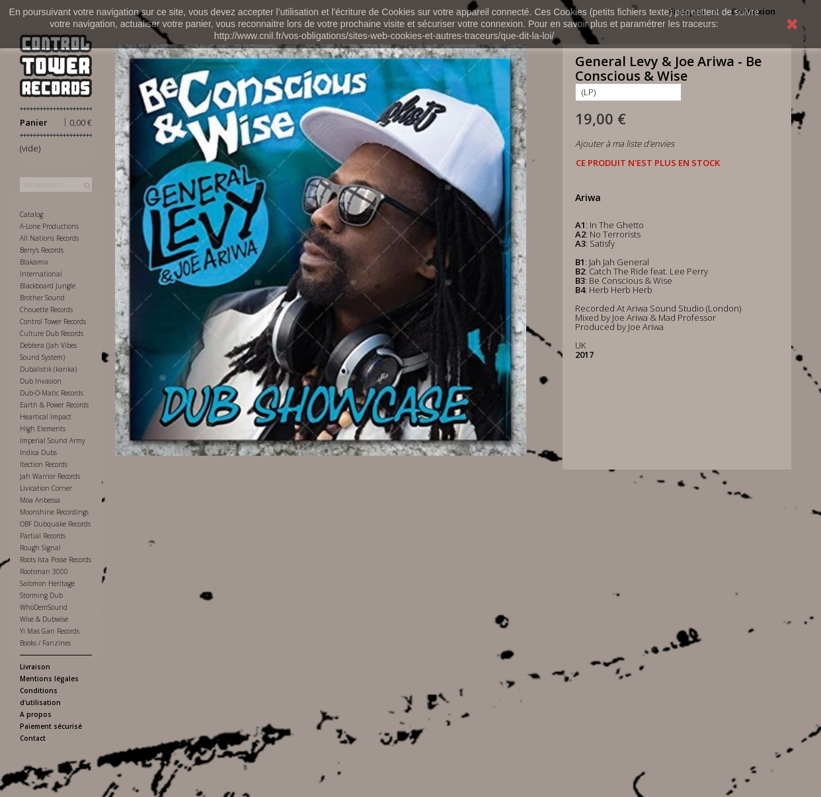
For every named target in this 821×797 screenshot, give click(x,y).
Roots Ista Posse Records (55, 559)
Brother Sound (42, 297)
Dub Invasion (40, 381)
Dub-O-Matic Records (51, 393)
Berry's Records (41, 250)
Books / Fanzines (45, 643)
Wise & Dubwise (44, 619)
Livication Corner (46, 488)
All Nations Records (49, 238)
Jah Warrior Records (50, 476)
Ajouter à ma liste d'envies (624, 143)
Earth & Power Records (54, 404)
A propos (36, 714)
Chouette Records (46, 309)
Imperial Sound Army (52, 440)
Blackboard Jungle (47, 285)
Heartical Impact (45, 416)
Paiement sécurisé (51, 726)
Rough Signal (40, 547)
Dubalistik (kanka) (48, 369)
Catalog (31, 214)
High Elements (42, 428)
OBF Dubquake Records (55, 523)
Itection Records (43, 464)
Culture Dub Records (51, 333)
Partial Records (42, 535)
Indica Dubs (38, 452)
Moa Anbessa (40, 500)
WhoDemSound (43, 607)
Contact (33, 738)
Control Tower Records (53, 321)
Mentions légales (49, 678)
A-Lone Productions (49, 226)
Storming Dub (41, 595)
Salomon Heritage (47, 583)
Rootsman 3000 (44, 571)
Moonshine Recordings (54, 512)
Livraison (35, 666)
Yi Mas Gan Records (49, 631)
